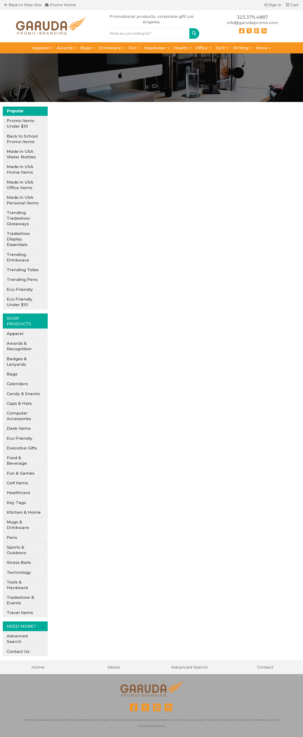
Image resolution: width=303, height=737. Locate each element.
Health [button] (181, 47)
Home (37, 667)
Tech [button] (220, 47)
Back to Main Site (22, 5)
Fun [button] (132, 47)
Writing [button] (240, 47)
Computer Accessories (19, 416)
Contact (265, 667)
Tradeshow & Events (20, 600)
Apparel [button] (40, 47)
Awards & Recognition (19, 346)
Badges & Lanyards (17, 361)
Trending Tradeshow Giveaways (18, 218)
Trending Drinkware (18, 257)
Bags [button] (85, 47)
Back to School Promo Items (22, 139)
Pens (12, 537)
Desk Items (19, 428)
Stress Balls (19, 562)
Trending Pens (22, 279)
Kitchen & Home (24, 512)
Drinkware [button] (110, 47)
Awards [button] (65, 47)
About (113, 667)
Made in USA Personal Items (22, 200)
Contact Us (18, 651)
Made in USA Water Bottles (21, 154)
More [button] (261, 47)
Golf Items (17, 482)
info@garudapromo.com (252, 22)
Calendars (17, 383)
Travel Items (20, 612)
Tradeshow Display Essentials (18, 239)
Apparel (15, 333)
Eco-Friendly (20, 289)
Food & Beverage (17, 460)
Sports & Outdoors (16, 550)
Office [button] (201, 47)
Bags (12, 374)
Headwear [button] (155, 47)
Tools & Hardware (17, 585)
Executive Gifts (22, 447)
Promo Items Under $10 (20, 123)
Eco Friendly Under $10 (19, 302)
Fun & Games (20, 473)
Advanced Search (17, 638)
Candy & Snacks (23, 393)
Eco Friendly (19, 438)
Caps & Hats (19, 403)
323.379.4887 (252, 17)
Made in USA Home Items (20, 169)
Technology (19, 572)
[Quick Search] (146, 33)
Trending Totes (22, 269)
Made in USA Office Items (20, 185)
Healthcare (18, 492)
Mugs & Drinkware (18, 524)
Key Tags (16, 502)
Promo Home (60, 5)
